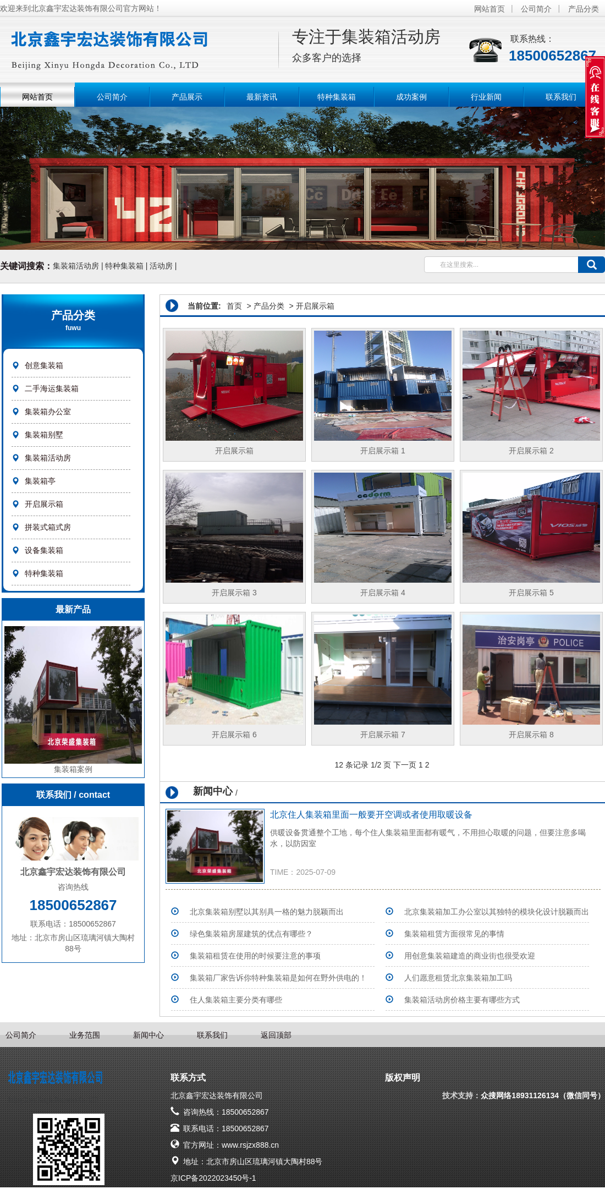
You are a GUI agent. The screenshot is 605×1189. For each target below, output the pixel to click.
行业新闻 (486, 96)
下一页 (404, 764)
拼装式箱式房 (48, 527)
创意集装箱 (44, 365)
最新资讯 (261, 96)
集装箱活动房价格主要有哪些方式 (462, 999)
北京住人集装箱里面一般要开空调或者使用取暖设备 (371, 814)
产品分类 (583, 8)
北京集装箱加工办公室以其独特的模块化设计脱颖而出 (496, 911)
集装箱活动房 (76, 265)
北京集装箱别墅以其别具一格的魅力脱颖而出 (267, 911)
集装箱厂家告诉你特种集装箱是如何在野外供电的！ (278, 977)
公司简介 (536, 8)
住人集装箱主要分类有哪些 (236, 999)
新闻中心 (148, 1035)
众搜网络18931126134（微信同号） (543, 1095)
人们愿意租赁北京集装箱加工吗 (458, 977)
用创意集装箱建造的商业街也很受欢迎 (469, 955)
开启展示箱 (44, 504)
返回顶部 (276, 1035)
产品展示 (187, 96)
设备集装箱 (44, 550)
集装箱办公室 (48, 411)
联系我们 (561, 96)
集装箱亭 (40, 480)
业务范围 (84, 1035)
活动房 (161, 265)
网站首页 (489, 8)
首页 (234, 306)
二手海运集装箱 (52, 388)
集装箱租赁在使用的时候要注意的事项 (255, 955)
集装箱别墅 (44, 434)
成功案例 (411, 96)
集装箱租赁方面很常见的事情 (454, 933)
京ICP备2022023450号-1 (213, 1178)
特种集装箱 (336, 96)
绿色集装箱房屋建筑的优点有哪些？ (251, 933)
